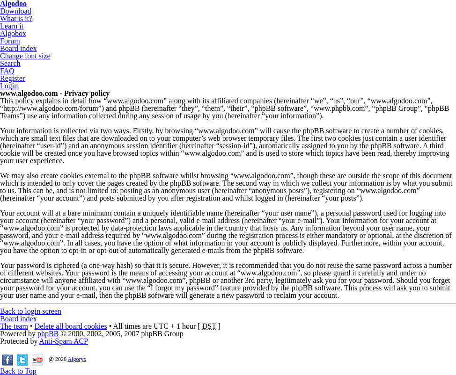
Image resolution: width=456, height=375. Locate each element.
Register (12, 78)
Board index (18, 48)
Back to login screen (30, 311)
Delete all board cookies (71, 326)
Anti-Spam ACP (63, 341)
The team (14, 326)
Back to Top (18, 371)
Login (9, 86)
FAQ (7, 71)
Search (10, 63)
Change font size (25, 56)
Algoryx (76, 359)
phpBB (48, 334)
